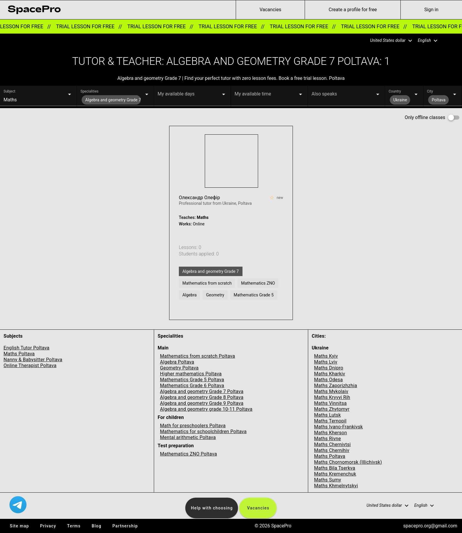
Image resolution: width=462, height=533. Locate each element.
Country (395, 91)
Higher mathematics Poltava (191, 374)
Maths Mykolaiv (331, 391)
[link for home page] (34, 9)
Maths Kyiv (326, 356)
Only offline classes (425, 117)
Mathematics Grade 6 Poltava (192, 385)
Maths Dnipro (328, 368)
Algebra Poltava (177, 362)
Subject (9, 91)
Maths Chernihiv (331, 450)
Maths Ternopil (330, 421)
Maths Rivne (327, 438)
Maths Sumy (327, 480)
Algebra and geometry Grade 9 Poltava (201, 403)
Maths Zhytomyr (331, 409)
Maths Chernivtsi (332, 444)
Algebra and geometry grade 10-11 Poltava (206, 409)
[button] (387, 40)
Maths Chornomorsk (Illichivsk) (348, 462)
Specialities (89, 91)
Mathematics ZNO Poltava (188, 454)
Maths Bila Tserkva (334, 468)
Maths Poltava (19, 354)
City (430, 91)
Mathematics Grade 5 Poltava (192, 379)
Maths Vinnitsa (330, 403)
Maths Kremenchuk (335, 474)
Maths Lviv (325, 362)
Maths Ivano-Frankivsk (338, 427)
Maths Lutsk (327, 415)
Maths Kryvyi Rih (332, 397)
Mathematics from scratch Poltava (197, 356)
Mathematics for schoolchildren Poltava (203, 431)
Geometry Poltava (179, 368)
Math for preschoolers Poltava (193, 425)
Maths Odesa (328, 379)
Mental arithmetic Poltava (188, 437)
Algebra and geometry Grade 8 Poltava (201, 397)
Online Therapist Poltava (30, 365)
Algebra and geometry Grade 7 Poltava (201, 391)
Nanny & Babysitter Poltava (33, 359)
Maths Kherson (330, 432)
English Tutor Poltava (27, 348)
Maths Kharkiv (329, 374)
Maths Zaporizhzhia (335, 385)
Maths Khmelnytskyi (336, 486)
